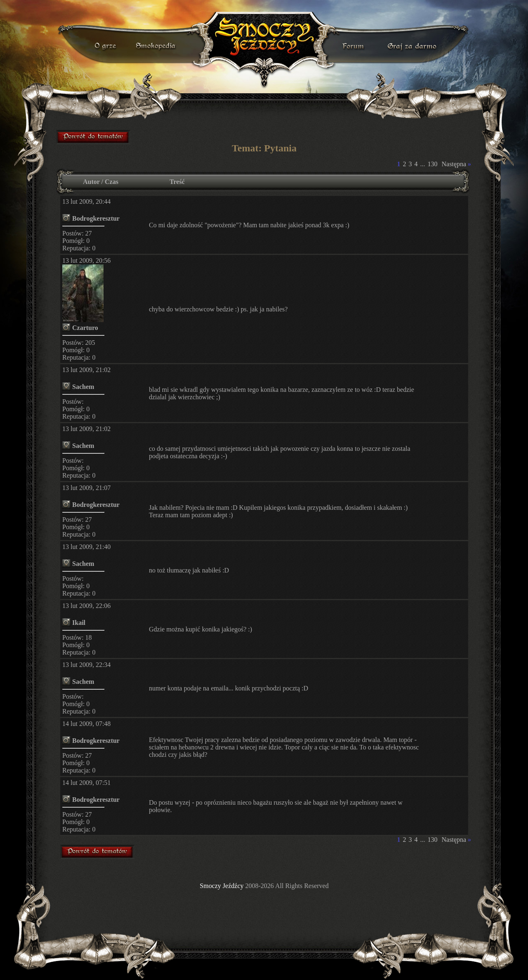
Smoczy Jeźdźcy (221, 885)
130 (432, 163)
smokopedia (156, 46)
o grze (106, 46)
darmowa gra (414, 46)
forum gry (354, 46)
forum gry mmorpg (93, 137)
